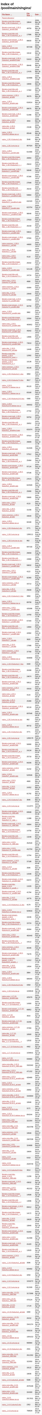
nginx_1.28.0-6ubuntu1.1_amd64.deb (11, 207)
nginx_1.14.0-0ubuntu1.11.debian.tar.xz (11, 911)
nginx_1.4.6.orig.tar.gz (10, 1411)
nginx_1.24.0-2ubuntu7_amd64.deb (10, 775)
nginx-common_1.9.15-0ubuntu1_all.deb (10, 1318)
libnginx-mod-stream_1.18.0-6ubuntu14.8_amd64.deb (12, 343)
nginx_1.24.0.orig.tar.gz (10, 806)
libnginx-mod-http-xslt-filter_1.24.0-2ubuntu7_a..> (12, 750)
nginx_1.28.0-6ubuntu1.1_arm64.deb (10, 152)
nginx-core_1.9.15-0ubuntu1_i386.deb (9, 1300)
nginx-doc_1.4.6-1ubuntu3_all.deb (8, 1374)
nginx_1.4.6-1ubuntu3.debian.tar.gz (10, 1398)
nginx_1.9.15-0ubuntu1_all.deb (13, 1312)
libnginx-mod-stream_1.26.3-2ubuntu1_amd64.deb (12, 707)
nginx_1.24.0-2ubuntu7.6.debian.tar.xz (11, 386)
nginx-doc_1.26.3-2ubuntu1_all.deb (8, 701)
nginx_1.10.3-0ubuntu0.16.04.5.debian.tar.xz (13, 1114)
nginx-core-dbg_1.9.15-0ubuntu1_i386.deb (10, 1293)
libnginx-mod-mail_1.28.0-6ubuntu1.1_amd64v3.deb (11, 195)
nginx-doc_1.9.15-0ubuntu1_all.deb (8, 1306)
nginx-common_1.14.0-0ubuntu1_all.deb (10, 1256)
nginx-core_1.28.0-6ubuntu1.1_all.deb (9, 257)
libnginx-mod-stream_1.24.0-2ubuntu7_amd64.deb (12, 763)
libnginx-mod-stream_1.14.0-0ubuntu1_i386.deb (12, 1207)
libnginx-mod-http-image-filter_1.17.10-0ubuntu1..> (11, 1003)
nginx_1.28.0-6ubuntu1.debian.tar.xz (10, 522)
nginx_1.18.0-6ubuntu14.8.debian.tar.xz (11, 405)
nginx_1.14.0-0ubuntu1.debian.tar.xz (10, 1269)
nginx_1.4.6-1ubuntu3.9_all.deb (9, 1158)
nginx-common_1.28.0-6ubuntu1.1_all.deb (10, 244)
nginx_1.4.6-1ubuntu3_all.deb (13, 1380)
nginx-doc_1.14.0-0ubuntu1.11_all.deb (9, 898)
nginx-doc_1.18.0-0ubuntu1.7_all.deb (9, 645)
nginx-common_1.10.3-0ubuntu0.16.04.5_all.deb (11, 1090)
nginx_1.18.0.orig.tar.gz (10, 991)
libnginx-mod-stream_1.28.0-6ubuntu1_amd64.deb (12, 473)
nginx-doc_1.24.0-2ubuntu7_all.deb (8, 787)
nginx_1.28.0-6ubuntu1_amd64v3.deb (11, 429)
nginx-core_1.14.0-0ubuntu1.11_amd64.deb (11, 849)
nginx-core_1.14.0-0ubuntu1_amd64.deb (10, 1238)
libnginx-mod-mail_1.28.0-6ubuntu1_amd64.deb (11, 497)
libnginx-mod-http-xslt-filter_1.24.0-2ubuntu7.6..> (11, 275)
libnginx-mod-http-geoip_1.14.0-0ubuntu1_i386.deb (9, 1176)
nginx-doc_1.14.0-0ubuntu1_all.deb (8, 1219)
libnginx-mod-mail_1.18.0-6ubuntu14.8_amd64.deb (11, 331)
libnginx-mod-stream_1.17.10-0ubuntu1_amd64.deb (13, 1009)
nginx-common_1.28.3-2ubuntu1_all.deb (10, 96)
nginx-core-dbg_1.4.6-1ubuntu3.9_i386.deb (10, 1127)
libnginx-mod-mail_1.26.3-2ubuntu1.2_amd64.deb (11, 565)
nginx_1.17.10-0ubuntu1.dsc (12, 1047)
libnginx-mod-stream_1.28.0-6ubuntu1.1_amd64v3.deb (12, 213)
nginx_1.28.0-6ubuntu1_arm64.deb (10, 448)
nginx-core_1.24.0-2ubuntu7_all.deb (9, 781)
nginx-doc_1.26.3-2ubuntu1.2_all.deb (9, 590)
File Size (28, 14)
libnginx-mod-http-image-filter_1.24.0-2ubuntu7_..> (11, 756)
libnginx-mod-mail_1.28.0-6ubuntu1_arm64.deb (11, 454)
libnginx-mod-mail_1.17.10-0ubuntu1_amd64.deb (12, 1022)
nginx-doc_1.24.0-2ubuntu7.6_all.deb (9, 294)
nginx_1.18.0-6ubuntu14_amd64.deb (10, 972)
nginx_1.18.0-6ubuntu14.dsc (12, 985)
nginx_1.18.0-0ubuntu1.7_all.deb (9, 639)
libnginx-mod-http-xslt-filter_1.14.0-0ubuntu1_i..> (11, 1201)
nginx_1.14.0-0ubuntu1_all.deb (13, 1263)
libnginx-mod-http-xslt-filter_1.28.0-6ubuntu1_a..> (12, 423)
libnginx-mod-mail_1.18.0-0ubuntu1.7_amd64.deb (11, 633)
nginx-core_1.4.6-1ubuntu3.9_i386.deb (10, 1121)
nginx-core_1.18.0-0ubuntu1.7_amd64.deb (11, 608)
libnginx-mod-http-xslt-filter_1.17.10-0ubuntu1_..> (12, 1040)
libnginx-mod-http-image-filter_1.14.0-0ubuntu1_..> (11, 1195)
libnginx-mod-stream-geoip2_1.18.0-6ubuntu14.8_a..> (10, 361)
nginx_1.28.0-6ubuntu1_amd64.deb (10, 485)
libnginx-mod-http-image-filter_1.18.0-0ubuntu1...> (11, 615)
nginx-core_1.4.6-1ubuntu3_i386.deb (9, 1361)
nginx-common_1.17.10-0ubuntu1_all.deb (11, 1028)
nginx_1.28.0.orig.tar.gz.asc (12, 541)
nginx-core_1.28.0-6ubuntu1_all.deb (9, 503)
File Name (6, 14)
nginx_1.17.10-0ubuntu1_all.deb (8, 1016)
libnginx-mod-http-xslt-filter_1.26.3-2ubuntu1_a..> (12, 676)
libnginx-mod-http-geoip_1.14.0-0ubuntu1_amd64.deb (10, 1225)
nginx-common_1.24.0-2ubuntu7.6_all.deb (10, 287)
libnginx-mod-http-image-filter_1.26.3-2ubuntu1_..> (11, 670)
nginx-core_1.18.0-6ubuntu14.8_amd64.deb (11, 324)
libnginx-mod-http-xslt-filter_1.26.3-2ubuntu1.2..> (11, 559)
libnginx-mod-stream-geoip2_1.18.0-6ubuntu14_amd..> (10, 917)
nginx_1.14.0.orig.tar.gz (10, 1281)
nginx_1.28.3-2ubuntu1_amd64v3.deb (11, 78)
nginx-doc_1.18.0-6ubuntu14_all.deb (9, 966)
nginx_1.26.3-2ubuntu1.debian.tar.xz (10, 726)
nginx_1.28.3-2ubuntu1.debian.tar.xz (10, 133)
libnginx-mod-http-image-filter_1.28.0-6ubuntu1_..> (11, 411)
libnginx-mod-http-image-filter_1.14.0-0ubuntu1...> (11, 830)
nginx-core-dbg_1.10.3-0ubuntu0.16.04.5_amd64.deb (13, 1096)
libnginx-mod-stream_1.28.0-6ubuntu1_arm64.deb (12, 466)
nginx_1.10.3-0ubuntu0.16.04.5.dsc (10, 1108)
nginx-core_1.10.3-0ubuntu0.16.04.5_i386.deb (12, 1071)
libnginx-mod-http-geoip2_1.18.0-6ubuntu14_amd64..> (10, 960)
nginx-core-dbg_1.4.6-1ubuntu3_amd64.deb (10, 1386)
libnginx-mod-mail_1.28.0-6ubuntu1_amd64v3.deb (11, 417)
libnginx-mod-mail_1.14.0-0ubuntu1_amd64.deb (11, 1244)
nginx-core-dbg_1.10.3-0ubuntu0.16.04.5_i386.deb (12, 1065)
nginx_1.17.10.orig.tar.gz (11, 1053)
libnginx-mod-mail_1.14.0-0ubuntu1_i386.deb (11, 1182)
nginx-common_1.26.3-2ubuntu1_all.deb (10, 689)
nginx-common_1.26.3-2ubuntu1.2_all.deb (10, 584)
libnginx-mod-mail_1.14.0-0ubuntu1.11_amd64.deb (11, 892)
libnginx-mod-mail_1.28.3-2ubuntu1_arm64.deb (11, 28)
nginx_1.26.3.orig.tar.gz (10, 738)
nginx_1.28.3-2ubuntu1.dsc (12, 139)
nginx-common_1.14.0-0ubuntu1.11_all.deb (10, 861)
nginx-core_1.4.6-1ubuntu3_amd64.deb (10, 1392)
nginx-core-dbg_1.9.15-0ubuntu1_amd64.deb (10, 1324)
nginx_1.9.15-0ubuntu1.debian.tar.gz (10, 1337)
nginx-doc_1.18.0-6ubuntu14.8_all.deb (9, 349)
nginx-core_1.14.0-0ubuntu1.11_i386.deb (10, 843)
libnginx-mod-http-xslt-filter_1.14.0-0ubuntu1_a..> (12, 1250)
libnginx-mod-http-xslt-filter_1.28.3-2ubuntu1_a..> (12, 34)
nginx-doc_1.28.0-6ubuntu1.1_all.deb (9, 250)
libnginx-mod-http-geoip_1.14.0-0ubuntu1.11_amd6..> (10, 886)
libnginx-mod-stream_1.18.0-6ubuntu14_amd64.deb (12, 954)
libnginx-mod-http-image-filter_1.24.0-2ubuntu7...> (11, 263)
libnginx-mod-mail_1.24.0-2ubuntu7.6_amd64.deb (11, 300)
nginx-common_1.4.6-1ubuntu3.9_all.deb (10, 1133)
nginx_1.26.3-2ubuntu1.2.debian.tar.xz (11, 602)
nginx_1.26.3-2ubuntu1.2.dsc (12, 596)
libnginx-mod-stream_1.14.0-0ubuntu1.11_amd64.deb (12, 880)
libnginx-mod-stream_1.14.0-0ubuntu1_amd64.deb (12, 1232)
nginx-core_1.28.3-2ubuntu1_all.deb (9, 121)
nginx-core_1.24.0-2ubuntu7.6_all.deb (9, 281)
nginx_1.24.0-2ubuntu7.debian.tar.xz (10, 793)
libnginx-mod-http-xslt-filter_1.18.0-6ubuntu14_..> (12, 942)
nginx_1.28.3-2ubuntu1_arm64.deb (10, 47)
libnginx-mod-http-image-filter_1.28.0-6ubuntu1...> (11, 158)
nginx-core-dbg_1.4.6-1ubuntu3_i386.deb (10, 1355)
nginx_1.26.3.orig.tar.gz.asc (12, 719)
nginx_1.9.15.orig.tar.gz (10, 1343)
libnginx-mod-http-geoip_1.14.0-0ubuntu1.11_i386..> (9, 818)
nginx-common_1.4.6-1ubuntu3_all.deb (10, 1367)
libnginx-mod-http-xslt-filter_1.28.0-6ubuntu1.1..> (11, 164)
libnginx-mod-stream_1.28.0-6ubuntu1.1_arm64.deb (12, 176)
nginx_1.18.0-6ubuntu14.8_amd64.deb (11, 312)
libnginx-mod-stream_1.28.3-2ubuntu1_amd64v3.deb (12, 65)
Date (37, 14)
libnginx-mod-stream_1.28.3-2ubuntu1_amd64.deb (12, 108)
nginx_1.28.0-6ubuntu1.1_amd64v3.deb (11, 201)
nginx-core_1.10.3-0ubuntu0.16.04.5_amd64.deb (13, 1077)
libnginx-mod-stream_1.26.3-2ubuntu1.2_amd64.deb (12, 578)
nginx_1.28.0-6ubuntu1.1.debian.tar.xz (11, 392)
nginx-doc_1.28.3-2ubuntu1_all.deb (8, 127)
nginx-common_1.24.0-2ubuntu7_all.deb (10, 769)
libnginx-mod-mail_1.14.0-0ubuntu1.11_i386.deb (11, 824)
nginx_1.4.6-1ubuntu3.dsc (11, 1405)
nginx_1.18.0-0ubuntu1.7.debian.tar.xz (11, 658)
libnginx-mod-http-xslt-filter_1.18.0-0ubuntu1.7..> (11, 627)
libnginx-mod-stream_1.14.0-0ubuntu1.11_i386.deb (12, 812)
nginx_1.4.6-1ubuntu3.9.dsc (12, 1170)
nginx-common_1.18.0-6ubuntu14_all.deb (10, 948)
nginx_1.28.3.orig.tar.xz (10, 146)
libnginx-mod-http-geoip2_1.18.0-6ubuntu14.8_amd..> (9, 355)
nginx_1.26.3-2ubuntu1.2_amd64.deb (11, 547)
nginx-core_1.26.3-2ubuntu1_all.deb (9, 695)
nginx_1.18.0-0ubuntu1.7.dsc (12, 664)
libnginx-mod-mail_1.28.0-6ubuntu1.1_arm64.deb (11, 170)
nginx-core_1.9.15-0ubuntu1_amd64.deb (10, 1330)
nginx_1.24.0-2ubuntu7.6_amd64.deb (11, 269)
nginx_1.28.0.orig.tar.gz (10, 534)
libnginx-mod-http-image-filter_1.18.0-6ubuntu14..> (11, 318)
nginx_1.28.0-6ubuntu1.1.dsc (12, 374)
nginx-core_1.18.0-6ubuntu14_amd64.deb (10, 935)
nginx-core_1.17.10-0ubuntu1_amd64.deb (10, 997)
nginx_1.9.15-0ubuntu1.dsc (12, 1349)
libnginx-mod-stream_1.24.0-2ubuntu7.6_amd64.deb (12, 306)
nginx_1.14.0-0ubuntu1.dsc (12, 1275)
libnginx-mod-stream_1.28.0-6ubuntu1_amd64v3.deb (12, 436)
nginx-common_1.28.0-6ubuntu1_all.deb (10, 516)
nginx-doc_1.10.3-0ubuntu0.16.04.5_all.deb (11, 1102)
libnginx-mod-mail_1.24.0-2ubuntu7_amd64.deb (11, 744)
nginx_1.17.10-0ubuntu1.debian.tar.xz (10, 1059)
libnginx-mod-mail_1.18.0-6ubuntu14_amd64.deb (11, 929)
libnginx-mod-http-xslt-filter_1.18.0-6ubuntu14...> (11, 337)
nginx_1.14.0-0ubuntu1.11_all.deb (9, 868)
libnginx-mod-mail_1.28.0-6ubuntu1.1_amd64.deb (11, 232)
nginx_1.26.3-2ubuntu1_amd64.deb (10, 713)
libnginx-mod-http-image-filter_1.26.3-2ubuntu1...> (11, 553)
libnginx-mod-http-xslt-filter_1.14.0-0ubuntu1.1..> (11, 837)
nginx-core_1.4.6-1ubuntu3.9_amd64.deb (11, 1145)
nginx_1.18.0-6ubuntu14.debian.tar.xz (11, 979)
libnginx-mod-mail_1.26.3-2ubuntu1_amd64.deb (11, 682)
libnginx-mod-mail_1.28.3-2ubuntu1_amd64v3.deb (11, 59)
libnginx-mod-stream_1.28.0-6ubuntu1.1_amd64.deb (12, 238)
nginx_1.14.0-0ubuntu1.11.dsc (13, 905)
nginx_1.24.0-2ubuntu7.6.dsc (12, 380)
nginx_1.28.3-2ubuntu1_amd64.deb (10, 102)
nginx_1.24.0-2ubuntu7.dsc (12, 800)
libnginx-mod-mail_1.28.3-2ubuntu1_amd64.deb (11, 115)
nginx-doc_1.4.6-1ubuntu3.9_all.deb (9, 1151)
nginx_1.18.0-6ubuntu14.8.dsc (13, 399)
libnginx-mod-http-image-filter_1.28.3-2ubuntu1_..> (11, 22)
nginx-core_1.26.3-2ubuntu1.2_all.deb (9, 571)
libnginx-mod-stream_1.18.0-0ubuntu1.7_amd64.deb (12, 621)
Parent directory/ (8, 18)
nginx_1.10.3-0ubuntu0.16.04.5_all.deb (11, 1084)
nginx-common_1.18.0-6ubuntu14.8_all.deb (10, 368)
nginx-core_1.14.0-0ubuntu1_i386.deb (9, 1188)
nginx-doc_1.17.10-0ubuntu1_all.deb (9, 1034)
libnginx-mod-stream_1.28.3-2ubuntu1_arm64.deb (12, 41)
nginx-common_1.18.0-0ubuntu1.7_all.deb (10, 652)
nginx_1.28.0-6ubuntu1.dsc (12, 528)
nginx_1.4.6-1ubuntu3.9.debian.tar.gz (11, 1164)
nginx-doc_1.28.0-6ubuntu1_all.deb (8, 510)
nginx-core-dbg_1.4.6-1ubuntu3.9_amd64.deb (11, 1139)
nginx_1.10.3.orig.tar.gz (10, 1287)
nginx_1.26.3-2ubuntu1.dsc (12, 732)
